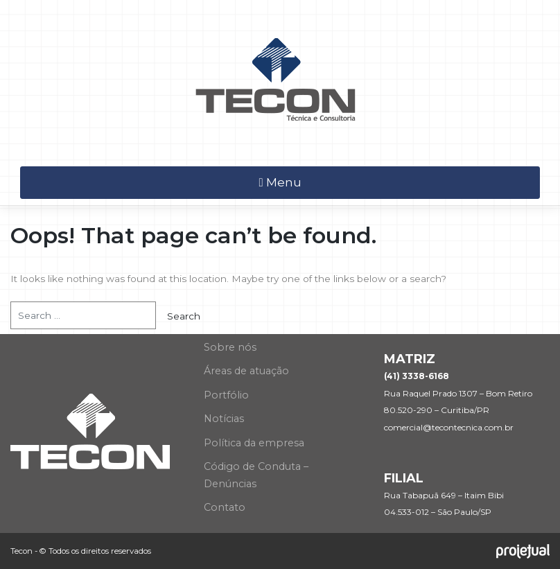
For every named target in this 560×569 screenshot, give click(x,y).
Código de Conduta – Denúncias (256, 474)
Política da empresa (254, 443)
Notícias (224, 418)
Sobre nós (230, 347)
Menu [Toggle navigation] (280, 182)
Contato (224, 507)
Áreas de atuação (246, 371)
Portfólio (226, 395)
